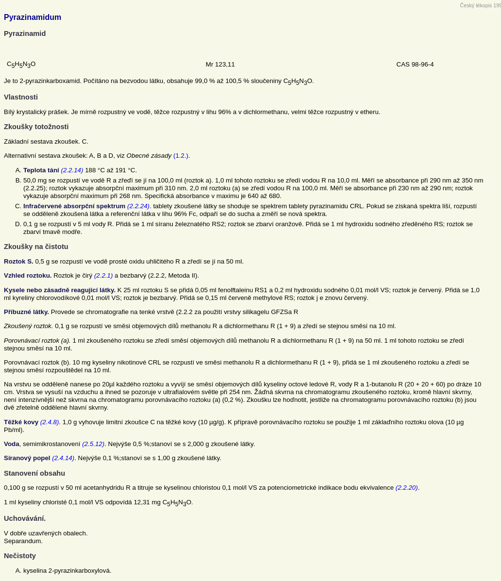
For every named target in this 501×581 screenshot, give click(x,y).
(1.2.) (180, 155)
